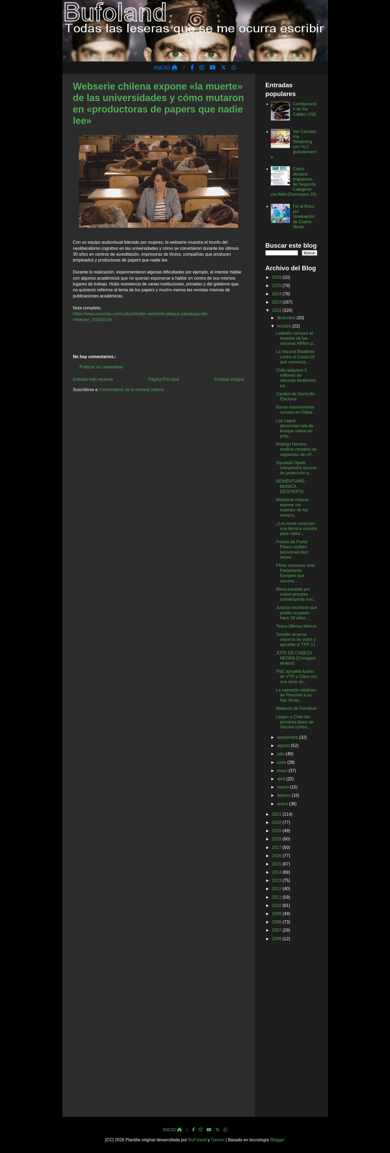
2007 (277, 930)
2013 (277, 880)
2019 (277, 830)
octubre (284, 326)
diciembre (287, 318)
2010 (277, 905)
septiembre (288, 737)
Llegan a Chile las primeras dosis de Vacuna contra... (294, 722)
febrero (284, 795)
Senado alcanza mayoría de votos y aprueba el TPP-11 (296, 639)
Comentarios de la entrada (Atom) (132, 389)
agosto (284, 745)
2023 (277, 302)
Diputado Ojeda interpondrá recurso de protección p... (296, 468)
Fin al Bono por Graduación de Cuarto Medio (304, 216)
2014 (277, 872)
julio (281, 754)
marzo (283, 787)
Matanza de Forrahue (296, 708)
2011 (277, 897)
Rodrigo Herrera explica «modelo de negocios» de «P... (296, 449)
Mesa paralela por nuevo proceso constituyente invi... (296, 594)
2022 (277, 310)
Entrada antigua (229, 379)
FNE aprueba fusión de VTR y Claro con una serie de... (296, 676)
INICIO (166, 67)
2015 (277, 864)
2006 (277, 938)
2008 (277, 922)
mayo (283, 770)
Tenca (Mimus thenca (296, 626)
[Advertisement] (291, 1030)
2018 (277, 839)
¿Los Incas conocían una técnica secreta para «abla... (296, 528)
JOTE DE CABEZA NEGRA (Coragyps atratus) (295, 658)
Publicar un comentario (101, 367)
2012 (277, 888)
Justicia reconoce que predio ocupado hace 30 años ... (296, 612)
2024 (277, 294)
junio (282, 762)
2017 (277, 847)
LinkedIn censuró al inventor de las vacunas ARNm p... (296, 338)
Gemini (218, 1140)
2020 (277, 822)
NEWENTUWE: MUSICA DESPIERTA (290, 486)
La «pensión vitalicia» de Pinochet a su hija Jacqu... (296, 695)
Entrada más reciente (93, 379)
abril (281, 779)
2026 (277, 277)
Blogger (277, 1140)
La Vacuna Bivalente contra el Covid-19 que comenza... (295, 356)
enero (283, 804)
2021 (277, 814)
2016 (277, 855)
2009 (277, 913)
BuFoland (197, 1140)
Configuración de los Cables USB (305, 109)
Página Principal (163, 379)
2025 (277, 285)
